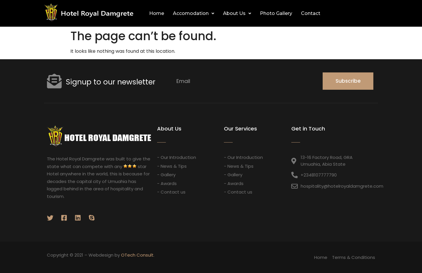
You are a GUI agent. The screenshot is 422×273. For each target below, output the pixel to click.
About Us (237, 13)
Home (156, 13)
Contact (310, 13)
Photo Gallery (276, 13)
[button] (372, 13)
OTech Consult (137, 255)
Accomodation (193, 13)
